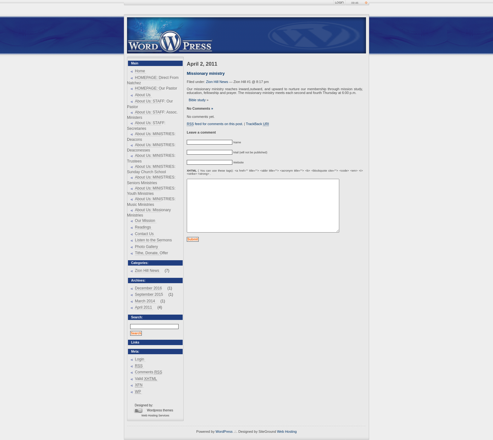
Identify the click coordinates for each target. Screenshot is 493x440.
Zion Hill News (147, 270)
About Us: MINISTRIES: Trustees (151, 158)
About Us (143, 95)
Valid (146, 379)
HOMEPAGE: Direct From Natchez (153, 80)
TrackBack (257, 124)
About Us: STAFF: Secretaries (146, 126)
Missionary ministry (206, 73)
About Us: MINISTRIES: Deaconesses (151, 148)
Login (139, 359)
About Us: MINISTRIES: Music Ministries (151, 202)
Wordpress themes (160, 410)
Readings (143, 227)
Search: (137, 317)
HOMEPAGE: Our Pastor (156, 88)
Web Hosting (149, 415)
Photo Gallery (146, 247)
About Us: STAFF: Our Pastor (150, 104)
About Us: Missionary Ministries (149, 213)
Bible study (197, 100)
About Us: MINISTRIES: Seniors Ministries (151, 180)
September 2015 (149, 294)
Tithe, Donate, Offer (151, 253)
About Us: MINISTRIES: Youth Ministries (151, 191)
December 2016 (148, 288)
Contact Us (144, 234)
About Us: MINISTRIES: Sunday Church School (151, 169)
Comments (148, 372)
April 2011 (143, 307)
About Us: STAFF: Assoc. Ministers (152, 115)
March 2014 (145, 301)
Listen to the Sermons (153, 240)
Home (140, 71)
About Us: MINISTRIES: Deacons (151, 137)
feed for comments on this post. (215, 124)
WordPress (223, 431)
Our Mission (145, 220)
